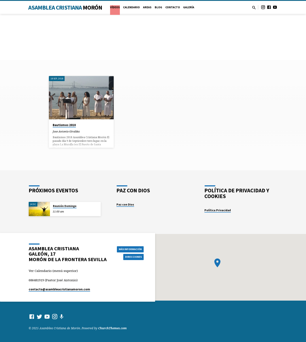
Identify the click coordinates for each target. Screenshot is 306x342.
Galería (188, 7)
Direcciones (133, 257)
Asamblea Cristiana (65, 7)
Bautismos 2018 (64, 125)
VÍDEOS (115, 7)
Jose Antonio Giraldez (66, 131)
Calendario (131, 7)
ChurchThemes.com (112, 328)
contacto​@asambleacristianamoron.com (59, 289)
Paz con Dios (125, 204)
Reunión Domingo (64, 206)
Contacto (172, 7)
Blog (158, 7)
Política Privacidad (217, 210)
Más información (129, 249)
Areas (147, 7)
